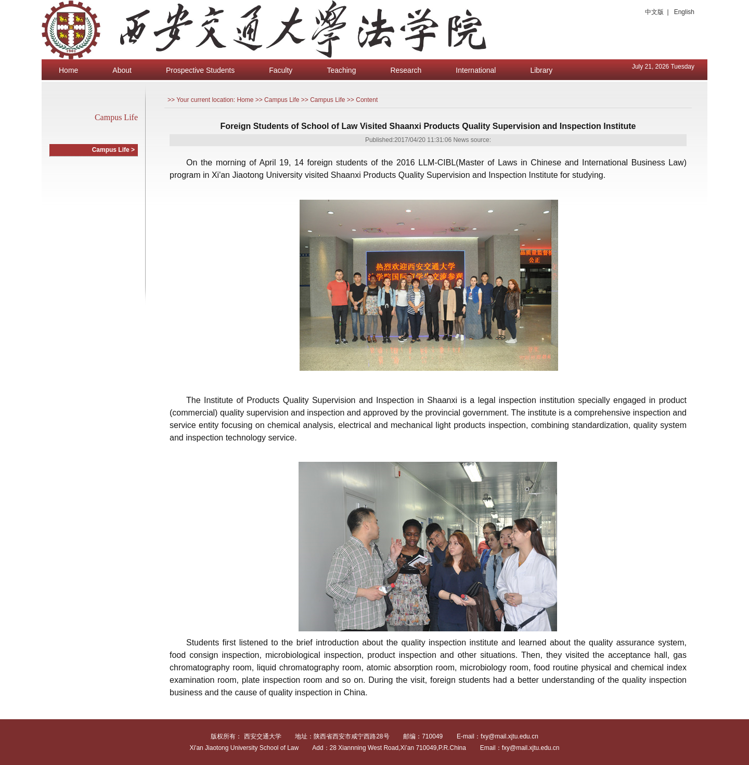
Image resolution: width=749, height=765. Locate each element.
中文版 (654, 12)
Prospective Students (200, 70)
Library (541, 70)
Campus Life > (113, 149)
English (684, 12)
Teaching (341, 70)
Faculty (280, 70)
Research (405, 70)
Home (68, 70)
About (122, 70)
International (476, 70)
